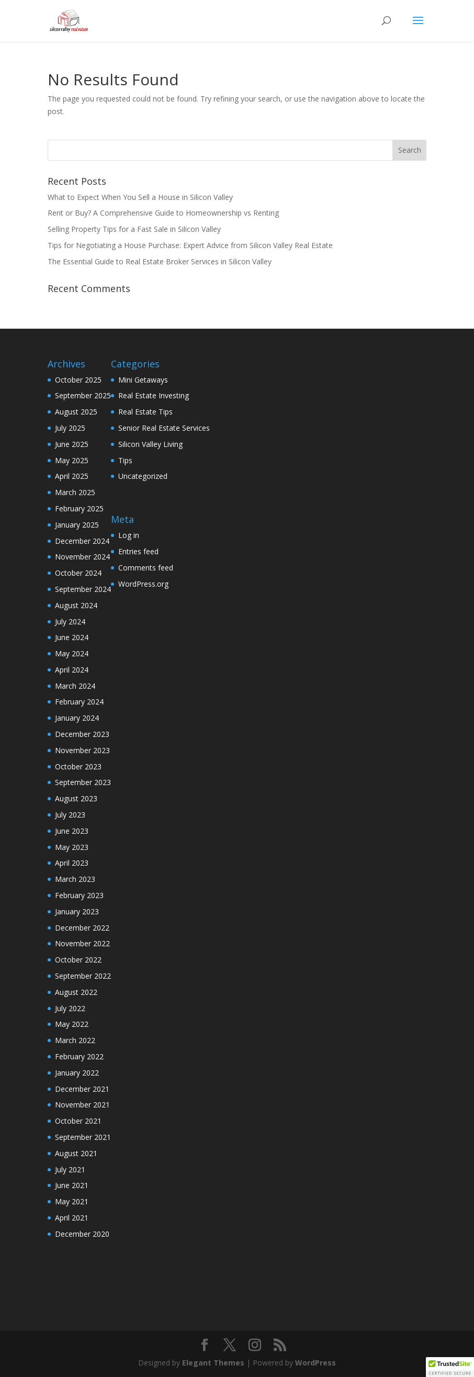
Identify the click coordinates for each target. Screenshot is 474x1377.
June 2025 (71, 444)
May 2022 (71, 1024)
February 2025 (79, 508)
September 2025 (83, 395)
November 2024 (82, 557)
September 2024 (83, 589)
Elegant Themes (213, 1363)
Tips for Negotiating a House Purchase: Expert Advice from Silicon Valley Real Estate (190, 245)
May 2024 (71, 653)
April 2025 (71, 476)
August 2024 (76, 605)
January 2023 (77, 911)
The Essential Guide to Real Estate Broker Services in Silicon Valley (160, 261)
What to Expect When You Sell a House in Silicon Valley (140, 197)
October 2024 (78, 573)
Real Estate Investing (153, 395)
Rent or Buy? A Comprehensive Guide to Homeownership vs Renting (163, 213)
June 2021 (71, 1185)
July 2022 (70, 1008)
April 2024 (71, 670)
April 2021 (71, 1218)
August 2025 (76, 412)
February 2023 (79, 895)
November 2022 (82, 943)
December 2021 (82, 1089)
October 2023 (78, 766)
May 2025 (71, 460)
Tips (125, 460)
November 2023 (82, 750)
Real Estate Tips (145, 412)
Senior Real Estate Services (164, 428)
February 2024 (79, 702)
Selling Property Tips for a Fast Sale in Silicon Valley (134, 229)
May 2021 (71, 1201)
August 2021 (76, 1153)
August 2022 (76, 992)
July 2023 (70, 815)
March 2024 (75, 686)
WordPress (315, 1363)
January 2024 (77, 718)
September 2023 (83, 782)
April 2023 (71, 863)
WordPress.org (143, 584)
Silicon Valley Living (150, 444)
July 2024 (70, 621)
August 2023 (76, 798)
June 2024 (71, 637)
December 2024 (82, 541)
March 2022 (75, 1040)
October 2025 (78, 380)
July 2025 (70, 428)
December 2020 (82, 1234)
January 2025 (77, 525)
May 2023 (71, 847)
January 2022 (77, 1073)
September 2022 (83, 976)
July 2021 (70, 1169)
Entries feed (138, 551)
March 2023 (75, 879)
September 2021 (83, 1137)
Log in (128, 535)
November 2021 (82, 1105)
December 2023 (82, 734)
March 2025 (75, 492)
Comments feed (145, 568)
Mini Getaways (143, 380)
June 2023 (71, 831)
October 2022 (78, 960)
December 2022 (82, 928)
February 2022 (79, 1056)
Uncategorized (142, 476)
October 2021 (78, 1121)
